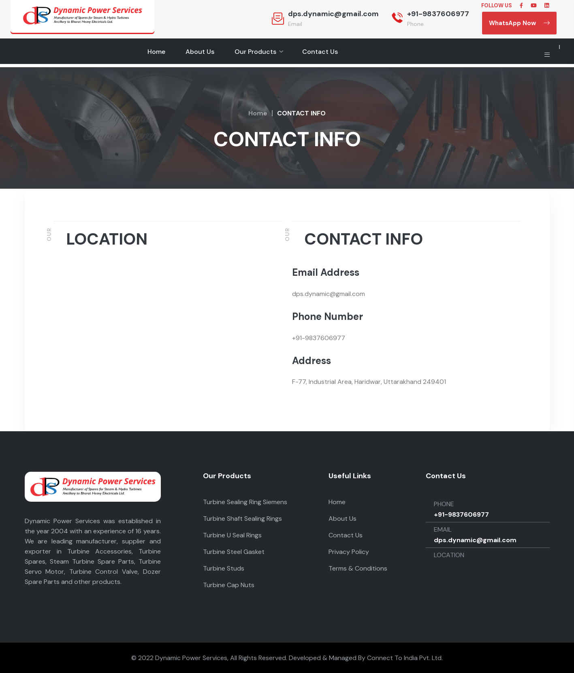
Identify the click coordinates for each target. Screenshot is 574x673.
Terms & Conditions (358, 568)
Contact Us (320, 51)
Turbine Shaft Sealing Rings (242, 518)
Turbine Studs (223, 568)
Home (156, 51)
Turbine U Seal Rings (232, 535)
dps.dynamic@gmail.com (333, 14)
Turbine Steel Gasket (234, 551)
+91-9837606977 (438, 14)
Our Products (255, 51)
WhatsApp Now (519, 23)
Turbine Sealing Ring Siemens (245, 502)
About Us (200, 51)
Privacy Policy (349, 551)
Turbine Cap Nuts (228, 585)
